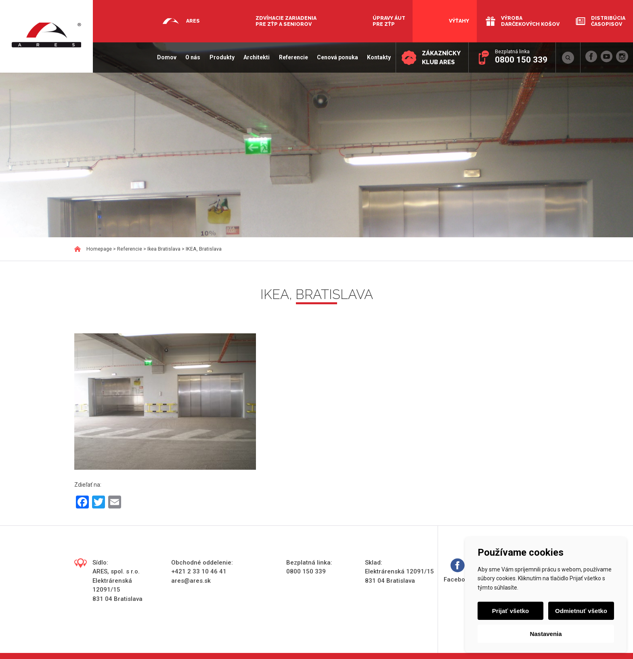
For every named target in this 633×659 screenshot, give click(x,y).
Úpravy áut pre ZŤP (389, 21)
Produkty (221, 57)
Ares (193, 21)
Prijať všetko (510, 610)
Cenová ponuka (336, 57)
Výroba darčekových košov (530, 21)
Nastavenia (546, 633)
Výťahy (459, 21)
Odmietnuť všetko (581, 610)
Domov (166, 57)
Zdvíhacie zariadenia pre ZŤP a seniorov (286, 21)
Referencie (292, 57)
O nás (192, 57)
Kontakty (378, 57)
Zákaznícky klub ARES (440, 58)
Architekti (256, 57)
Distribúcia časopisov (608, 21)
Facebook (458, 571)
